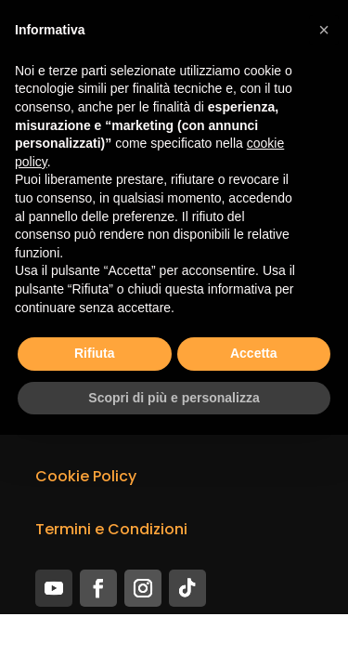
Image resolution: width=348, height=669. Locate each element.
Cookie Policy (85, 476)
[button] (324, 30)
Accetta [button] (253, 353)
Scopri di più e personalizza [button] (173, 397)
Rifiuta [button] (94, 353)
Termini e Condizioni (111, 529)
